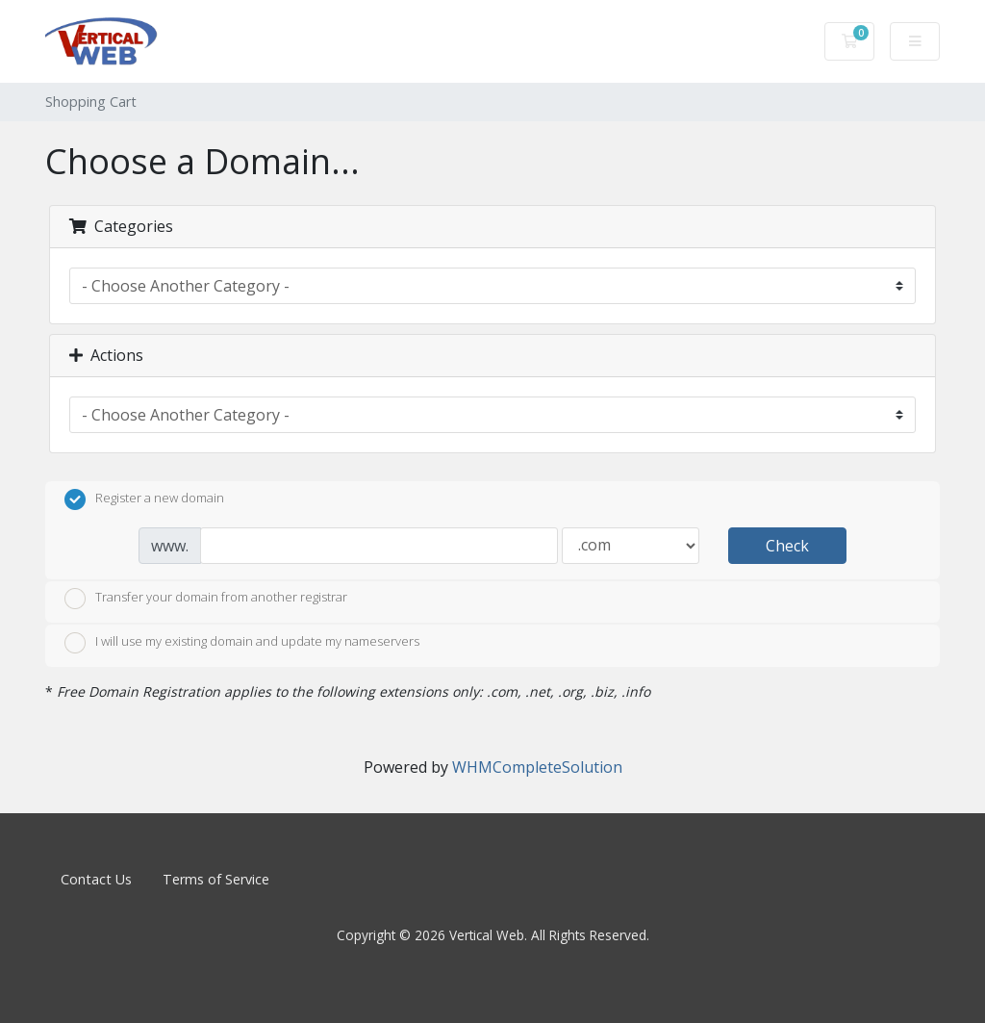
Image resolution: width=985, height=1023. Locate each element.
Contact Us (96, 879)
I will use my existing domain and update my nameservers (241, 642)
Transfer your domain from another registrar (205, 598)
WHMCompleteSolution (537, 767)
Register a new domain (144, 499)
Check (787, 545)
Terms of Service (216, 879)
